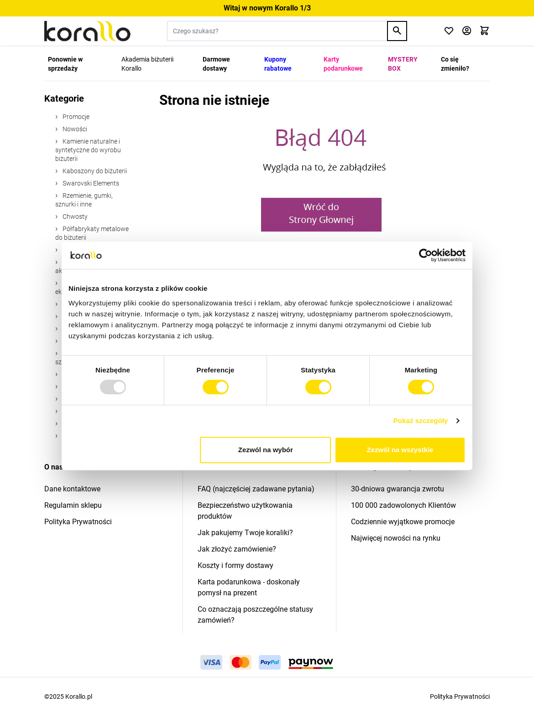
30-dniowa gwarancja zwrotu (397, 489)
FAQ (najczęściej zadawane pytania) (256, 489)
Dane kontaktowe (72, 489)
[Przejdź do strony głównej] (87, 31)
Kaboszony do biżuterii (94, 171)
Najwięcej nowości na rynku (395, 538)
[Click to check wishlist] (449, 31)
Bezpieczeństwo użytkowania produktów (245, 511)
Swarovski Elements (90, 183)
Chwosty (74, 216)
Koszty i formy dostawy (235, 565)
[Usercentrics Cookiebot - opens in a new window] (426, 255)
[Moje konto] (466, 31)
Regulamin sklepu (73, 505)
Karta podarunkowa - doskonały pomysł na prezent (249, 587)
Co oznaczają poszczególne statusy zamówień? (255, 614)
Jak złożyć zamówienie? (237, 549)
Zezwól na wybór (265, 450)
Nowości (74, 129)
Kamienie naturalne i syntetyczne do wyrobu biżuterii (88, 150)
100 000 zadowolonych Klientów (403, 505)
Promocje (75, 116)
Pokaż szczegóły (420, 420)
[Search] (397, 31)
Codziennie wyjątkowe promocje (403, 521)
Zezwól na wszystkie (400, 450)
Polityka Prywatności (78, 521)
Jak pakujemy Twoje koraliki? (245, 532)
